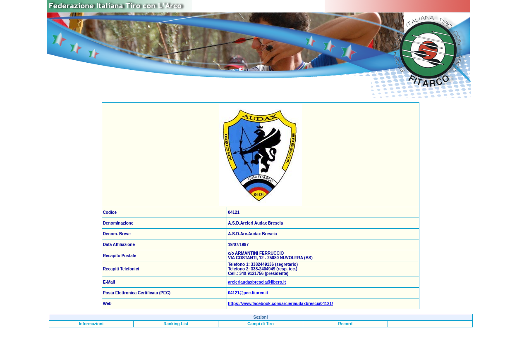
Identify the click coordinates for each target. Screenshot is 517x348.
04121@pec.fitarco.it (248, 293)
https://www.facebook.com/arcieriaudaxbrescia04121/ (280, 303)
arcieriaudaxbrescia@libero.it (257, 282)
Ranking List (175, 324)
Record (345, 324)
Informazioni (91, 324)
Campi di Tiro (260, 324)
